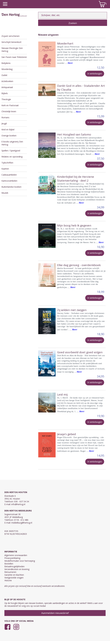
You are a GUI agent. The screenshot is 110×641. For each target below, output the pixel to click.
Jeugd (4, 123)
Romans (5, 117)
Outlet (4, 75)
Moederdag (6, 69)
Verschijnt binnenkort (11, 42)
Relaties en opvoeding (11, 156)
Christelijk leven (8, 111)
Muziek (4, 192)
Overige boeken (8, 135)
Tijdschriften (7, 162)
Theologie (6, 99)
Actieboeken (7, 81)
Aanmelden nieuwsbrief (55, 613)
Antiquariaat (7, 87)
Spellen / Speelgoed (10, 150)
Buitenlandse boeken (11, 186)
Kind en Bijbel (7, 129)
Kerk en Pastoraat (10, 105)
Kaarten (5, 168)
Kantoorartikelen (9, 180)
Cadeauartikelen (9, 174)
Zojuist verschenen (10, 36)
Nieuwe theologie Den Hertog (12, 49)
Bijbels (4, 93)
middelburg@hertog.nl (21, 522)
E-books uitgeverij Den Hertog (12, 143)
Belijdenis (6, 63)
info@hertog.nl (18, 504)
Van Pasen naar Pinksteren (14, 57)
